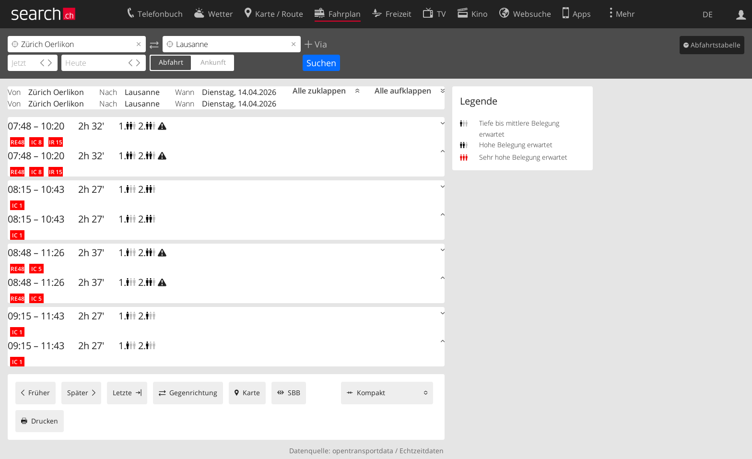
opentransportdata (362, 450)
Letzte (122, 392)
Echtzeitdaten (422, 450)
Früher (39, 392)
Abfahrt (171, 62)
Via (319, 44)
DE (708, 14)
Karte (251, 392)
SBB (294, 392)
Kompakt (371, 392)
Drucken (44, 420)
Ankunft (213, 62)
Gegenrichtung (193, 392)
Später (77, 392)
